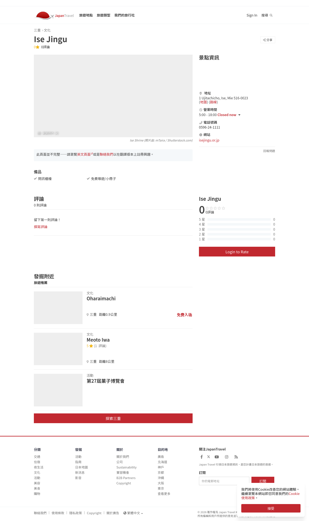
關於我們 (122, 456)
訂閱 (202, 473)
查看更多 (164, 493)
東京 (161, 488)
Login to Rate (236, 251)
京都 (161, 472)
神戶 (161, 467)
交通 (37, 456)
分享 (267, 40)
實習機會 (122, 472)
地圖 (203, 101)
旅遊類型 (103, 15)
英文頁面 (84, 154)
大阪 (161, 483)
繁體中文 (133, 513)
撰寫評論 (40, 226)
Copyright (123, 483)
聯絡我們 (106, 154)
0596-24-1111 (209, 127)
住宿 (37, 462)
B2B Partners (125, 477)
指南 (78, 462)
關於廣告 (112, 513)
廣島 (161, 456)
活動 (37, 477)
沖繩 (161, 477)
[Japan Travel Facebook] (201, 456)
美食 (37, 488)
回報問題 (269, 151)
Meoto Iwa (98, 339)
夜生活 (38, 467)
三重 (37, 30)
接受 (271, 508)
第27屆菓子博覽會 (106, 380)
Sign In (252, 15)
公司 (119, 462)
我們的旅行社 (124, 15)
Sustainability (126, 467)
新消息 (80, 472)
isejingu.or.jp (209, 140)
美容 (37, 483)
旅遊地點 (86, 15)
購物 (37, 493)
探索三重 (113, 418)
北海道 (162, 462)
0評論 (45, 46)
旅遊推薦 (40, 282)
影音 (78, 477)
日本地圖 (81, 467)
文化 (47, 30)
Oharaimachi (101, 298)
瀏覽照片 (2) (48, 133)
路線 (213, 101)
